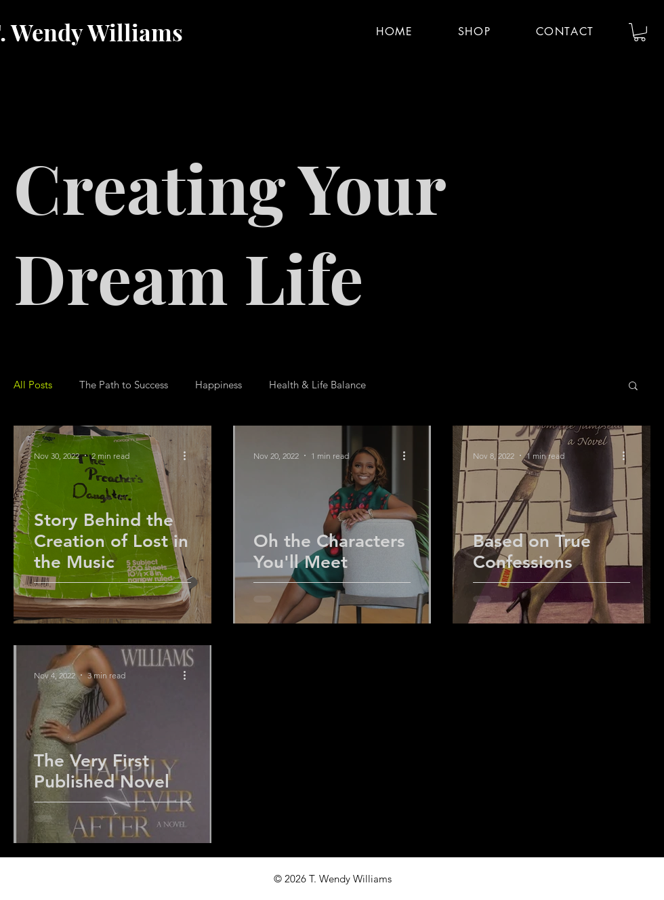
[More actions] (189, 455)
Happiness (218, 385)
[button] (639, 32)
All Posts (33, 385)
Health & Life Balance (317, 385)
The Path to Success (123, 385)
